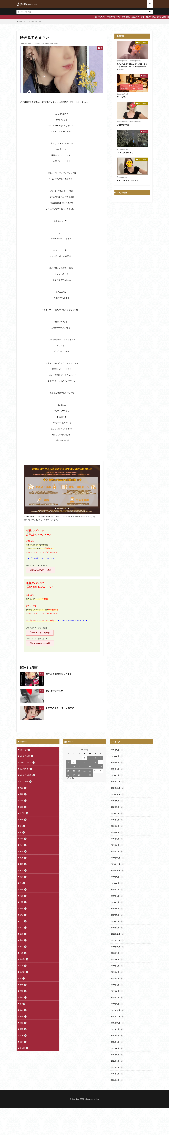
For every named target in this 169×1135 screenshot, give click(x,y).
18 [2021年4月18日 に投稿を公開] (101, 766)
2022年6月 (117, 972)
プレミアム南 (26, 756)
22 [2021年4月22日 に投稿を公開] (84, 771)
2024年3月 (117, 839)
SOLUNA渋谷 (41, 633)
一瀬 (23, 953)
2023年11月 (117, 864)
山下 (23, 1035)
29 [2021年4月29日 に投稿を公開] (84, 775)
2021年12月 (117, 1010)
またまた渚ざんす (54, 691)
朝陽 (23, 800)
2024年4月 (117, 832)
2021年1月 (117, 1080)
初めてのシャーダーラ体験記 (60, 708)
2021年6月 (117, 1048)
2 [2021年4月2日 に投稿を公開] (89, 758)
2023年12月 (117, 858)
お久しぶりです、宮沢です (127, 180)
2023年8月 (117, 883)
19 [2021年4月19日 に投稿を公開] (68, 771)
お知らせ (25, 750)
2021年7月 (117, 1042)
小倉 (23, 819)
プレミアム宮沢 (142, 42)
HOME (21, 21)
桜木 (23, 870)
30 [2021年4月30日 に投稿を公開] (90, 775)
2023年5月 (117, 902)
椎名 (23, 940)
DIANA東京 (41, 570)
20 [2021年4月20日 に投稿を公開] (74, 771)
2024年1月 (117, 851)
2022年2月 (117, 997)
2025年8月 (117, 750)
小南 (23, 864)
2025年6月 (117, 756)
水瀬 (23, 1029)
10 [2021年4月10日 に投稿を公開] (95, 762)
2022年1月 (117, 1004)
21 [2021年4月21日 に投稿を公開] (79, 771)
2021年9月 (117, 1029)
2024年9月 (117, 801)
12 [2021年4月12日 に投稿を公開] (68, 766)
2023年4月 (117, 908)
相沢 (23, 946)
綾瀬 (23, 934)
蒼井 (23, 877)
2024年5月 (117, 826)
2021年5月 (117, 1055)
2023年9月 (117, 877)
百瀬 (23, 839)
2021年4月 (117, 1061)
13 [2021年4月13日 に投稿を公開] (74, 766)
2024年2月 (117, 845)
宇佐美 (145, 76)
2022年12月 (117, 934)
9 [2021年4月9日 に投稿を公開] (89, 762)
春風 (23, 807)
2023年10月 (117, 870)
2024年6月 (117, 820)
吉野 (23, 991)
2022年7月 (117, 966)
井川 (23, 845)
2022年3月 (117, 991)
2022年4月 (117, 985)
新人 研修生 (26, 769)
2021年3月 (117, 1067)
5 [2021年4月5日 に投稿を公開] (68, 762)
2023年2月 (117, 921)
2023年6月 (117, 896)
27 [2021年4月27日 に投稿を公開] (74, 775)
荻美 (23, 896)
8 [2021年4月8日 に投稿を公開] (84, 762)
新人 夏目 (26, 781)
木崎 (23, 997)
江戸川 (24, 813)
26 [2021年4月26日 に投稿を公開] (68, 775)
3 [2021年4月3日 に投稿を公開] (95, 758)
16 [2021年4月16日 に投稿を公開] (90, 766)
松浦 (23, 1023)
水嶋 (23, 794)
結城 (23, 908)
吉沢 (23, 1042)
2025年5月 (117, 762)
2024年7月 (117, 813)
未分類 (24, 1048)
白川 (23, 921)
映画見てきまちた (37, 21)
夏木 (23, 1010)
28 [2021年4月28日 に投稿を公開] (79, 775)
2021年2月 (117, 1074)
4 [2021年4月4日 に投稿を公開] (100, 758)
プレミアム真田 (27, 775)
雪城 (23, 889)
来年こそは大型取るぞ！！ (59, 673)
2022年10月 (117, 947)
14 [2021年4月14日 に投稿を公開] (79, 766)
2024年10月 (117, 794)
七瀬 (23, 902)
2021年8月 (117, 1035)
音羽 (23, 915)
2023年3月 (117, 915)
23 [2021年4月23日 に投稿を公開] (90, 771)
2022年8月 (117, 959)
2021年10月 (117, 1023)
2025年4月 (117, 769)
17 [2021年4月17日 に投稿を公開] (95, 766)
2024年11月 (117, 788)
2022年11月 (117, 940)
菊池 (23, 851)
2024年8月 (117, 807)
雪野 (23, 985)
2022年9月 (117, 953)
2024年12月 (117, 782)
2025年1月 (117, 775)
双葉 (23, 788)
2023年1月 (117, 928)
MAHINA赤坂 (41, 643)
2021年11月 (117, 1016)
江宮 (23, 966)
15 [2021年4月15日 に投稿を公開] (84, 766)
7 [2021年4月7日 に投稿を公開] (79, 762)
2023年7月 (117, 889)
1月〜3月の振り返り (125, 152)
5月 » (72, 778)
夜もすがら (121, 97)
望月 (23, 858)
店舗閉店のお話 (123, 125)
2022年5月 (117, 978)
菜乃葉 (24, 972)
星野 (23, 1016)
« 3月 (67, 778)
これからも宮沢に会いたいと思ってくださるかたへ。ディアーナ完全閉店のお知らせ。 (132, 66)
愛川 (23, 927)
